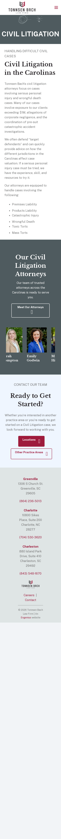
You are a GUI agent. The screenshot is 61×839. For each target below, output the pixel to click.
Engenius (26, 617)
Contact (30, 600)
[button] (56, 7)
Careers (29, 595)
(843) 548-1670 (30, 573)
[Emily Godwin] (39, 340)
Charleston (30, 546)
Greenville (30, 479)
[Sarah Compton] (14, 340)
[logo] (22, 7)
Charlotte (30, 510)
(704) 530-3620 (30, 537)
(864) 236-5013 (30, 501)
